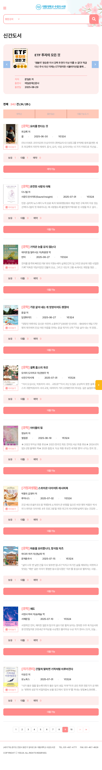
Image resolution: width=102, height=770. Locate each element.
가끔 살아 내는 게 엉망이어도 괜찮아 (52, 306)
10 (71, 728)
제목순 (19, 113)
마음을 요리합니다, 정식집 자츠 (49, 547)
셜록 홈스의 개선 (40, 366)
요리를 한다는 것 (40, 126)
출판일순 (51, 113)
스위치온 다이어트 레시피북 (55, 487)
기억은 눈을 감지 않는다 (44, 246)
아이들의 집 (37, 427)
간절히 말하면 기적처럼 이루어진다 (57, 667)
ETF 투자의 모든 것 (49, 54)
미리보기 (12, 147)
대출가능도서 (83, 113)
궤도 (33, 607)
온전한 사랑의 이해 (41, 186)
